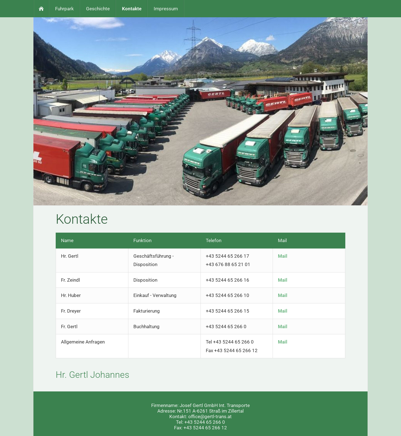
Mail (282, 256)
